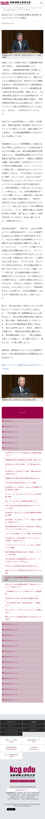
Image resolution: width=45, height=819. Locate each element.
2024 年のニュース (11, 432)
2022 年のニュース (11, 443)
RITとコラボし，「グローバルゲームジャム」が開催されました (23, 611)
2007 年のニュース (11, 695)
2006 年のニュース (11, 700)
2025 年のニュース (11, 426)
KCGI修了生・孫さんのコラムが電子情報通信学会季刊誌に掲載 (23, 514)
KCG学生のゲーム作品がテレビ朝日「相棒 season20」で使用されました (23, 472)
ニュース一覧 (13, 8)
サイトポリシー (33, 725)
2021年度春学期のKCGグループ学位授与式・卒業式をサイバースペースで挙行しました (23, 528)
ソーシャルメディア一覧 (11, 733)
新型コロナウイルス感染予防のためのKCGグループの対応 (23, 572)
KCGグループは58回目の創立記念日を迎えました (21, 566)
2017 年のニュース (11, 641)
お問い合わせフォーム (22, 790)
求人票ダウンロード (11, 721)
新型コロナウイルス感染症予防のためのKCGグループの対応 (23, 618)
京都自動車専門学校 (11, 748)
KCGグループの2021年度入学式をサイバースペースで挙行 (23, 579)
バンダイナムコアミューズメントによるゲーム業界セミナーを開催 (23, 546)
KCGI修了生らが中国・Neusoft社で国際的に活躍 (21, 598)
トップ (5, 8)
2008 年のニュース (11, 689)
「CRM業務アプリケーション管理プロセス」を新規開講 (23, 593)
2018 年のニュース (11, 635)
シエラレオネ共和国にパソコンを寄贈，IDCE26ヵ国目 (23, 533)
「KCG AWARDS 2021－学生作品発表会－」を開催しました (23, 604)
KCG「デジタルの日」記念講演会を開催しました (21, 501)
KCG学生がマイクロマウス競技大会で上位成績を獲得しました (23, 454)
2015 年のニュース (11, 651)
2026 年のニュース (11, 421)
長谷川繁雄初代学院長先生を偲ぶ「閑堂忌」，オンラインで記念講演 (23, 553)
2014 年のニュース (11, 657)
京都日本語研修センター (33, 740)
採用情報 (34, 721)
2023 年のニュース (11, 437)
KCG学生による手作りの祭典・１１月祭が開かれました (23, 465)
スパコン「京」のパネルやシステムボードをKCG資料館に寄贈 (23, 495)
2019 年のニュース (11, 630)
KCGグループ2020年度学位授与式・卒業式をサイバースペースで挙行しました (23, 586)
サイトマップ (11, 725)
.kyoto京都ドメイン (33, 729)
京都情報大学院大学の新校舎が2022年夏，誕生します (23, 460)
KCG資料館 (34, 748)
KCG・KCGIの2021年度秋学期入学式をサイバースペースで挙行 (23, 507)
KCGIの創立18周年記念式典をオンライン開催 (20, 483)
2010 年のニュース (11, 678)
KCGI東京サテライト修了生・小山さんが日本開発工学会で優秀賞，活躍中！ (23, 488)
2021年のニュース (24, 8)
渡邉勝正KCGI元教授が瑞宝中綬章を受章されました (22, 478)
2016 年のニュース (11, 646)
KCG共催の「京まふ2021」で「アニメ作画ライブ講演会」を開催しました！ (23, 521)
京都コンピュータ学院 (11, 740)
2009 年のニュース (11, 684)
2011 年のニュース (11, 673)
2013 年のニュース (11, 662)
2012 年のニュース (11, 668)
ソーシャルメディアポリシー (11, 729)
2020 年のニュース (11, 624)
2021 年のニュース (11, 448)
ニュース (22, 412)
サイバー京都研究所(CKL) (11, 755)
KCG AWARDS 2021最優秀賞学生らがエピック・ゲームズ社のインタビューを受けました (23, 560)
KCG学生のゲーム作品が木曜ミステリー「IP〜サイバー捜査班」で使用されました (23, 539)
